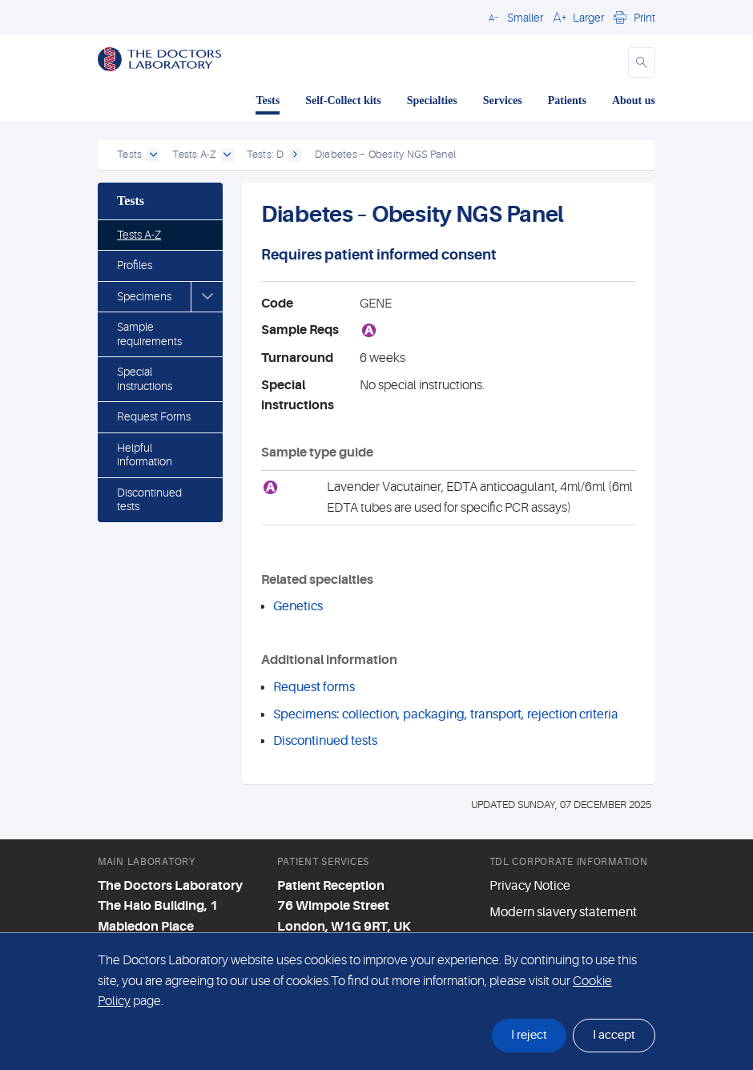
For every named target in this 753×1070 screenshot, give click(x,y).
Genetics (298, 606)
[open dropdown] (153, 155)
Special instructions (144, 378)
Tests (268, 101)
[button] (513, 16)
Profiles (134, 265)
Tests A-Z (139, 234)
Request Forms (154, 416)
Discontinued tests (149, 499)
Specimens (144, 296)
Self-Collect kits (343, 101)
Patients (567, 101)
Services (502, 101)
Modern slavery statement (563, 912)
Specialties (432, 101)
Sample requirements (149, 334)
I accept (614, 1035)
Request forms (314, 687)
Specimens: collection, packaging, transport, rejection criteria (445, 714)
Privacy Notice (529, 886)
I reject (529, 1035)
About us (633, 101)
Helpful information (144, 455)
